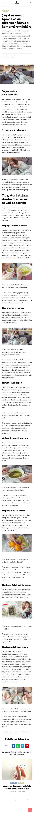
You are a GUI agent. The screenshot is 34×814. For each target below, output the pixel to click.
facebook (13, 746)
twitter (22, 746)
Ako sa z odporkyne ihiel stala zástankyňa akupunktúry (17, 787)
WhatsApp (18, 746)
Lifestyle (13, 782)
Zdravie (5, 10)
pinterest (27, 746)
